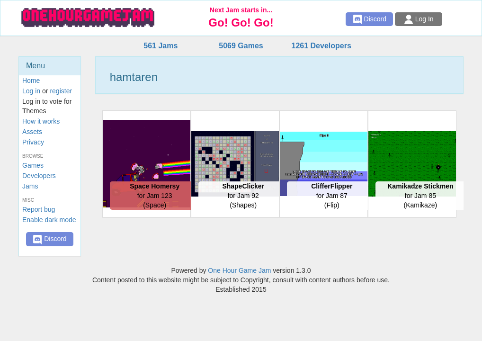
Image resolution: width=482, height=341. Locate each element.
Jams (30, 186)
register (61, 91)
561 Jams (160, 46)
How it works (41, 121)
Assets (32, 131)
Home (31, 80)
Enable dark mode (49, 220)
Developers (39, 175)
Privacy (33, 142)
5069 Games (241, 46)
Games (33, 165)
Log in (31, 91)
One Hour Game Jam (239, 270)
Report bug (38, 209)
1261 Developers (321, 46)
